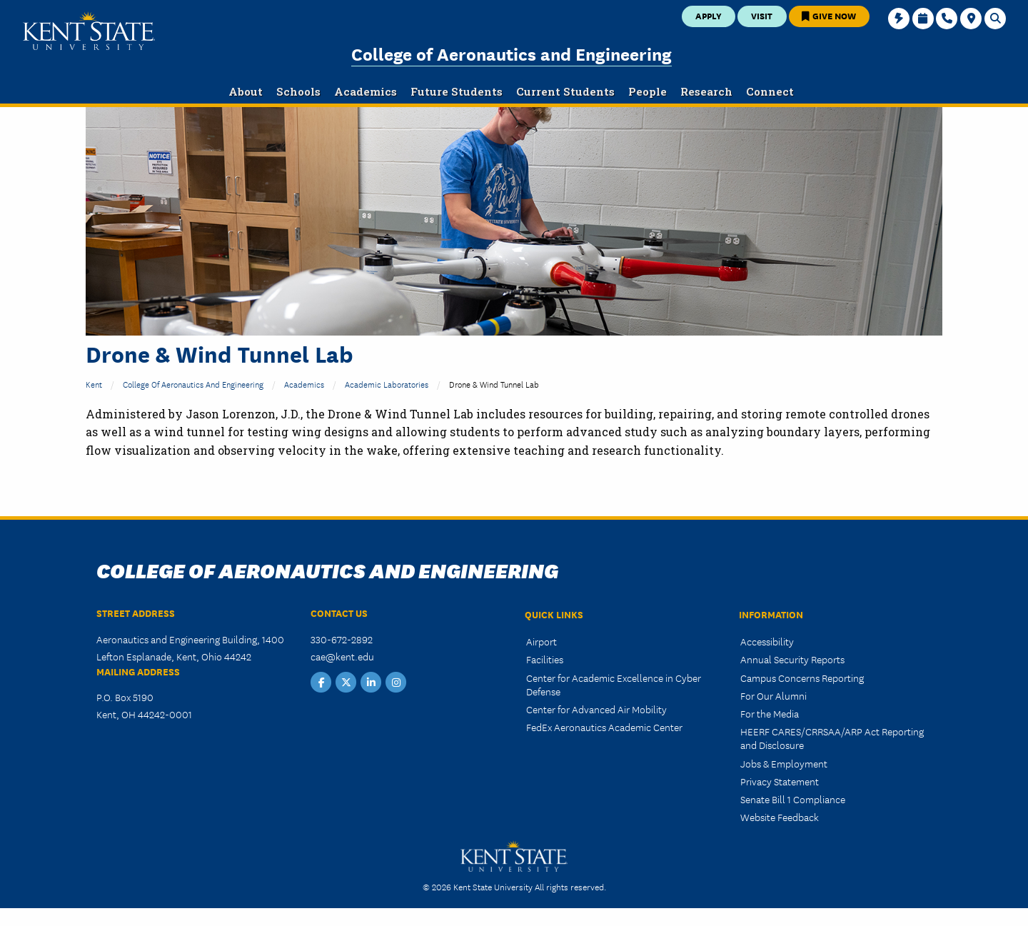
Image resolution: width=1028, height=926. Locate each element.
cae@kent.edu (342, 656)
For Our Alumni (773, 695)
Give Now (829, 15)
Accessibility (767, 641)
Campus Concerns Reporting (802, 677)
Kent (94, 384)
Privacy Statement (779, 781)
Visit (761, 15)
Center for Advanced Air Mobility (596, 709)
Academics (304, 384)
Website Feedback (779, 817)
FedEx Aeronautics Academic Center (604, 727)
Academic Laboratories (386, 384)
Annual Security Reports (792, 659)
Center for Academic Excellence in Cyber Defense (613, 684)
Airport (541, 641)
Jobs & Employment (783, 763)
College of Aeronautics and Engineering (511, 53)
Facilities (544, 659)
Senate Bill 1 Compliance (792, 799)
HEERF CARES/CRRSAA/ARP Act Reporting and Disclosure (832, 738)
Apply (708, 15)
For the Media (769, 713)
